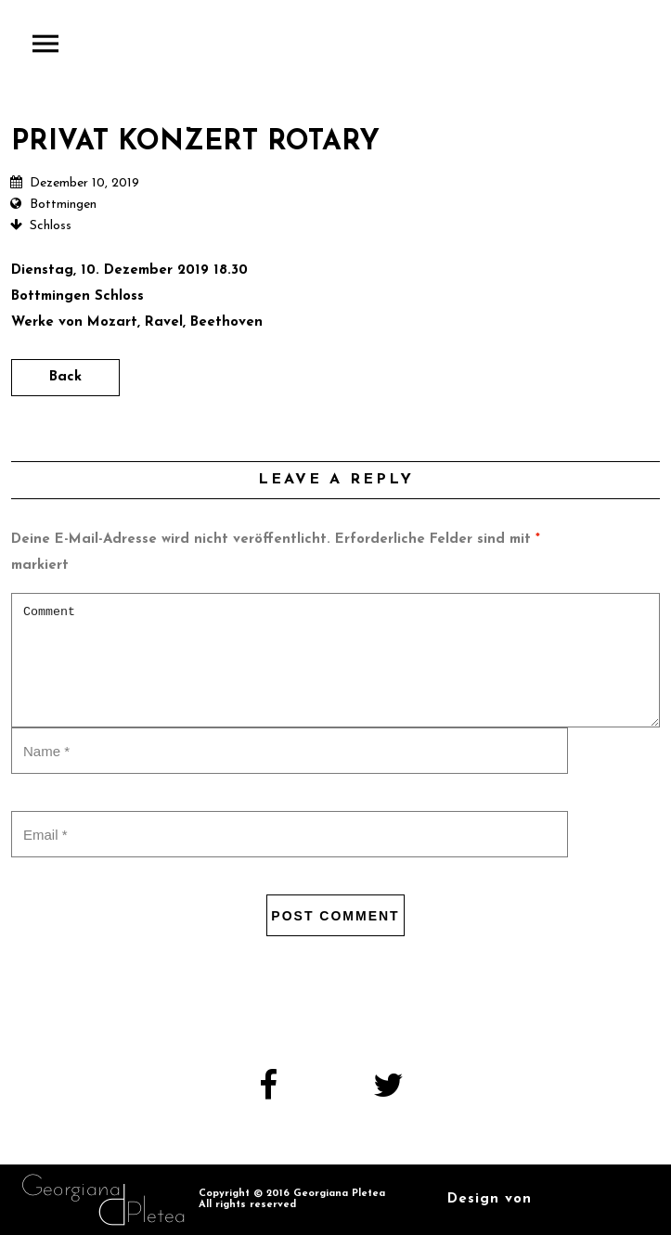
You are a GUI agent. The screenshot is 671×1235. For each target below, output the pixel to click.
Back (65, 377)
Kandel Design (593, 1199)
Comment (335, 660)
